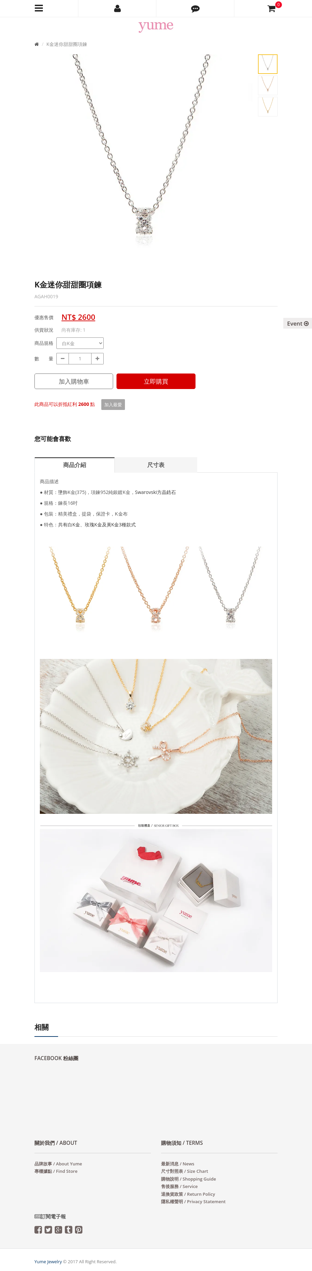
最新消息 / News (177, 1164)
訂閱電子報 (50, 1216)
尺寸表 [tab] (155, 465)
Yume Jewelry (48, 1262)
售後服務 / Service (179, 1186)
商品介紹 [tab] (74, 465)
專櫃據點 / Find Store (55, 1171)
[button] (195, 8)
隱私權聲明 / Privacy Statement (193, 1201)
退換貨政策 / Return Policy (188, 1194)
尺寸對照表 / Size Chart (184, 1171)
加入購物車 (74, 381)
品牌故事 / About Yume (58, 1164)
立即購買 (156, 381)
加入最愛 (113, 405)
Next (244, 170)
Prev (44, 170)
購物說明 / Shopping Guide (188, 1179)
